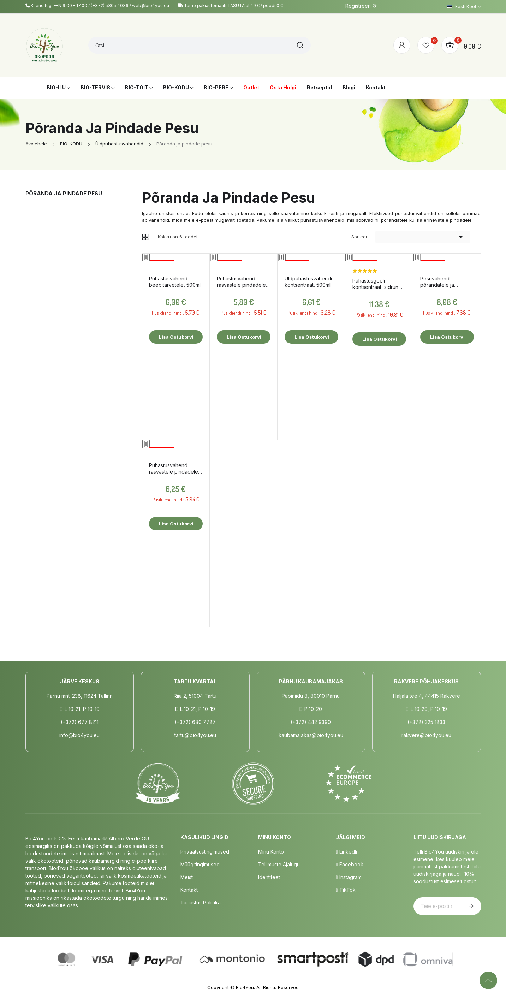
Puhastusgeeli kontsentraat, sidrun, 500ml (376, 284)
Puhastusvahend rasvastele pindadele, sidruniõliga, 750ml (242, 281)
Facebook (349, 864)
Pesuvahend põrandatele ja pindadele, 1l (437, 281)
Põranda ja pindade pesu (63, 193)
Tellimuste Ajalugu (279, 864)
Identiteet (269, 877)
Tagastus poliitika (200, 902)
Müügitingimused (200, 864)
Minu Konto (271, 852)
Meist (186, 877)
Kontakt (189, 890)
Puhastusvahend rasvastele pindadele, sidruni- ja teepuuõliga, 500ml (175, 468)
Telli (470, 906)
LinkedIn (347, 852)
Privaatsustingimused (204, 852)
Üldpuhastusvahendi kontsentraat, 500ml (308, 281)
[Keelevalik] (464, 7)
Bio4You (245, 987)
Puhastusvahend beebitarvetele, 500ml (175, 281)
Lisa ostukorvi (176, 337)
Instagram (348, 877)
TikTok (345, 890)
